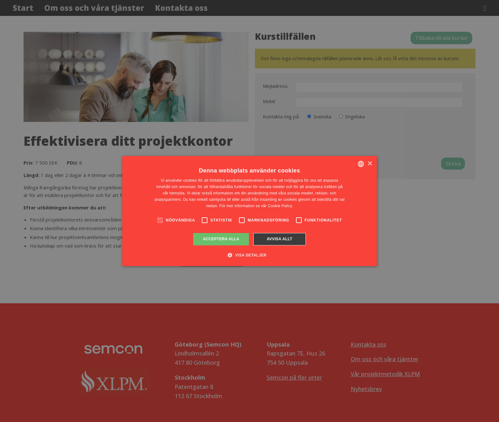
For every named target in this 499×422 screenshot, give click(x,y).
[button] (249, 255)
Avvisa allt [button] (279, 239)
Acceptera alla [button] (221, 239)
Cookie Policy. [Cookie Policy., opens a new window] (280, 206)
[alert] (249, 211)
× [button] (369, 163)
